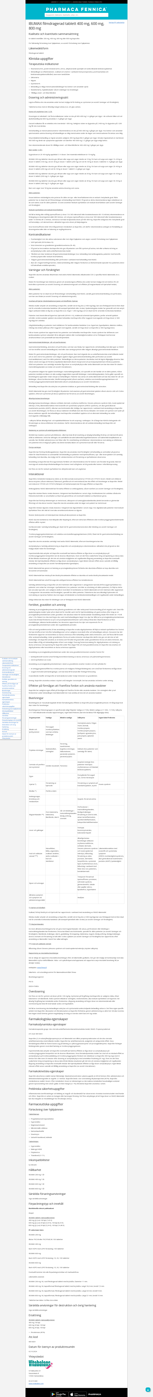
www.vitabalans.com (36, 1383)
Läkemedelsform (7, 663)
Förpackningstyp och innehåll (11, 720)
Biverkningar (6, 690)
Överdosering (6, 693)
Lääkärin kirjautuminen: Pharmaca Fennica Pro (87, 2)
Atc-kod (4, 731)
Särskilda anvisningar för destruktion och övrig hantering (10, 725)
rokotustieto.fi (65, 2)
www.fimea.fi (42, 967)
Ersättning (5, 729)
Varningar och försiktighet (10, 674)
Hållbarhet (5, 713)
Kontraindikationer (8, 672)
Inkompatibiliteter (7, 711)
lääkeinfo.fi (54, 2)
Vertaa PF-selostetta (116, 22)
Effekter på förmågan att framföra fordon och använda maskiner (10, 686)
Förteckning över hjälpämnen (11, 709)
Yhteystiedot (6, 738)
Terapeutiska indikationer (10, 665)
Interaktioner (6, 677)
